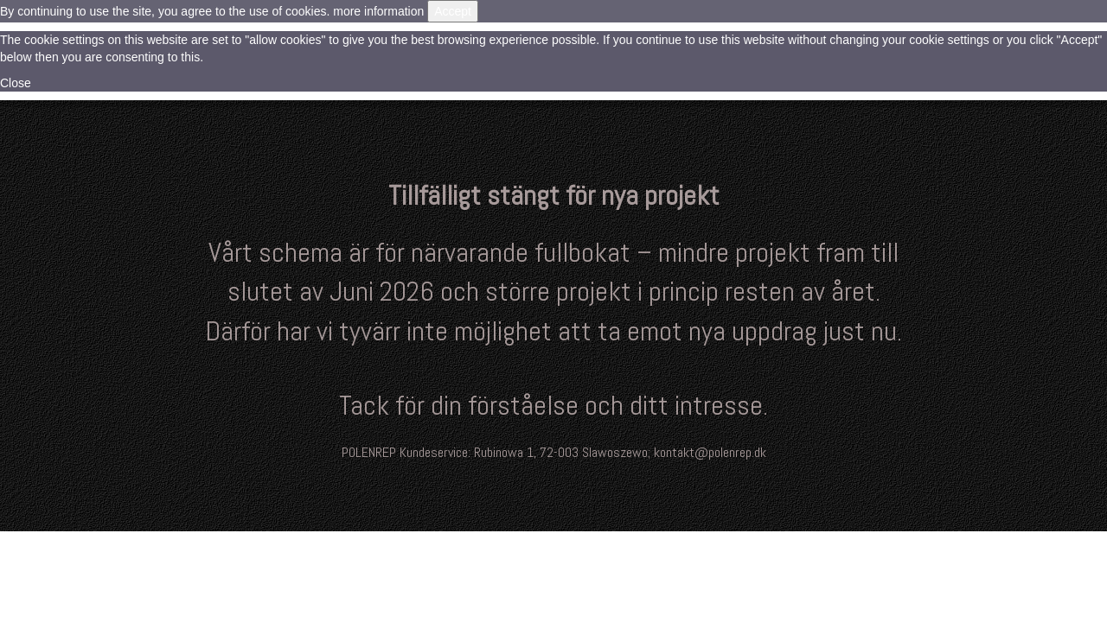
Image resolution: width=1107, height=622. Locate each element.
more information (378, 11)
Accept (452, 11)
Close (15, 83)
